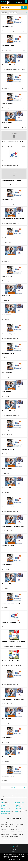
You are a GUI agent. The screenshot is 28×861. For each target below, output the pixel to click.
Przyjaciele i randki (17, 839)
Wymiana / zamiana (6, 839)
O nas (13, 851)
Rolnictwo (12, 831)
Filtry (4, 12)
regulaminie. (17, 859)
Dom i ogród (19, 827)
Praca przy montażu (7, 103)
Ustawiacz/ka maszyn (8, 45)
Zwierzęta (3, 829)
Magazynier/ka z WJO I (8, 26)
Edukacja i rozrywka (18, 834)
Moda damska (12, 822)
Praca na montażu (7, 276)
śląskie (2, 807)
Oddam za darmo (14, 836)
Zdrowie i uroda (10, 827)
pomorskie (17, 803)
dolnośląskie (4, 810)
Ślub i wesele (4, 831)
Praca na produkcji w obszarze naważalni (13, 65)
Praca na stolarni (6, 295)
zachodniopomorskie (6, 811)
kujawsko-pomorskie (19, 802)
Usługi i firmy (20, 831)
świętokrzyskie (4, 813)
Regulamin (13, 849)
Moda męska (4, 824)
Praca (2, 827)
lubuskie (3, 805)
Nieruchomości (20, 824)
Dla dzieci (12, 824)
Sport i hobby (4, 836)
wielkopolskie (4, 808)
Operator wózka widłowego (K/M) (11, 660)
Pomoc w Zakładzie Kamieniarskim (11, 180)
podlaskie (17, 811)
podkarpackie (18, 808)
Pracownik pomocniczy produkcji (11, 603)
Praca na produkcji (7, 84)
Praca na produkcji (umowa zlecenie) (12, 487)
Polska (2, 799)
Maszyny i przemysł (6, 834)
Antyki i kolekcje (20, 829)
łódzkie (3, 802)
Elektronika (11, 829)
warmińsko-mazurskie (20, 810)
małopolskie (17, 805)
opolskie (16, 807)
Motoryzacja (4, 822)
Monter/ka (5, 161)
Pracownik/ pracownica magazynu (11, 622)
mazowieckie (4, 803)
